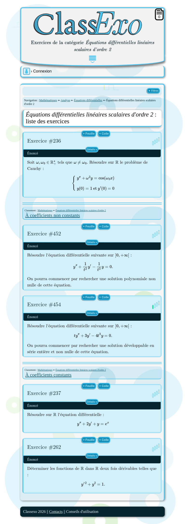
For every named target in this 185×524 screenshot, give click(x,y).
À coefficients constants (48, 375)
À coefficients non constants (52, 215)
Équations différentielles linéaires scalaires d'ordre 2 (81, 210)
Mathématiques (48, 100)
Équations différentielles (88, 100)
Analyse (65, 100)
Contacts (56, 511)
